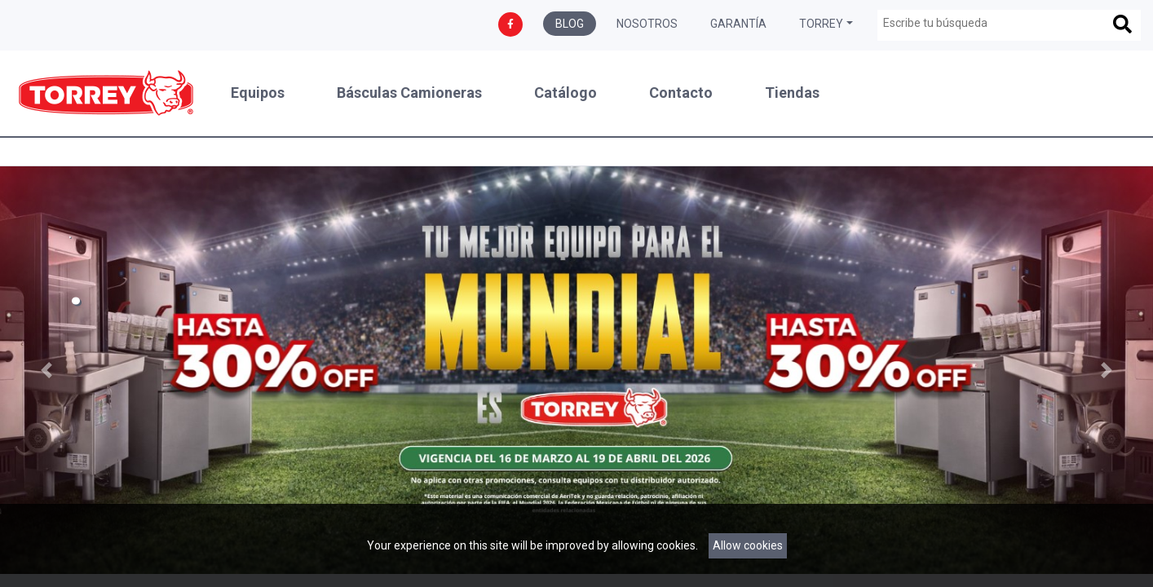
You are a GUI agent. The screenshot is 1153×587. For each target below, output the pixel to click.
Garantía (738, 23)
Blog (569, 23)
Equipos (258, 93)
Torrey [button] (821, 23)
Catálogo (565, 93)
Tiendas (792, 93)
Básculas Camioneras (409, 93)
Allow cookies (748, 545)
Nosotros (647, 23)
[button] (46, 370)
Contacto (681, 93)
